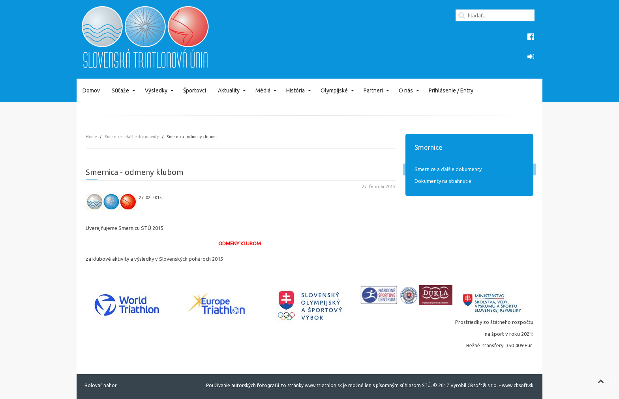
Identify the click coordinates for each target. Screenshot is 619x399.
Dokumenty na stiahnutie (443, 181)
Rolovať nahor (100, 385)
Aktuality (229, 90)
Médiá (262, 90)
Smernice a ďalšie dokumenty (132, 136)
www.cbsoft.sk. (518, 385)
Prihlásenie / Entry (451, 90)
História (295, 90)
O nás (406, 90)
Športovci (194, 90)
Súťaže (120, 90)
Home (91, 136)
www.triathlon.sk (323, 385)
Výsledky (156, 90)
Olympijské (334, 90)
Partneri (373, 90)
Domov (91, 90)
